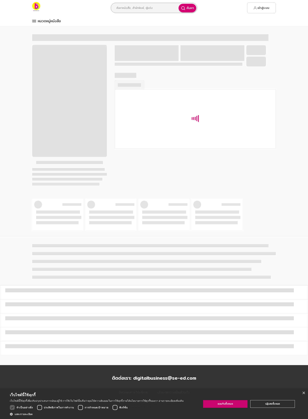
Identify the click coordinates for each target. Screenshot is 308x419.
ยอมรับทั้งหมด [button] (225, 403)
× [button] (303, 393)
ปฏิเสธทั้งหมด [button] (272, 403)
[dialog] (154, 404)
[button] (97, 414)
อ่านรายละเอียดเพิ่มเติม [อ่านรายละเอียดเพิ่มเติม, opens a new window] (171, 400)
